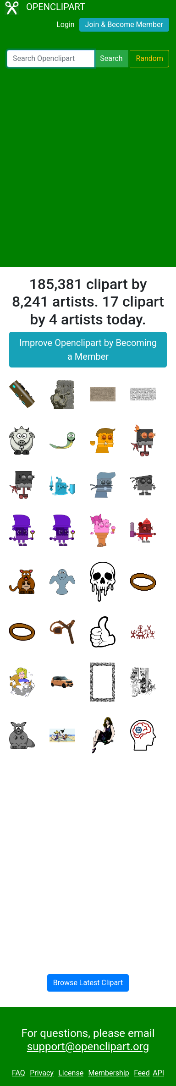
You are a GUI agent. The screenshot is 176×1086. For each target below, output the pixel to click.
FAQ (18, 1073)
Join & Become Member (124, 24)
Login (65, 24)
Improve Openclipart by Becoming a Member (88, 349)
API (158, 1073)
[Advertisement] (88, 167)
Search (111, 58)
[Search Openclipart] (50, 58)
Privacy (42, 1073)
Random (149, 58)
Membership (108, 1073)
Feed (142, 1073)
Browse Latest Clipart (88, 982)
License (70, 1073)
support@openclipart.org (88, 1046)
